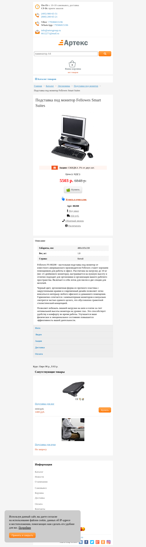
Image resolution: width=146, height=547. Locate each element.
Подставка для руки (45, 444)
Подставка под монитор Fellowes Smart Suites (57, 90)
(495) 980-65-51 (49, 13)
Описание (40, 240)
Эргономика (64, 86)
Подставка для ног (44, 403)
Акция (38, 341)
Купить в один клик (76, 199)
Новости (39, 476)
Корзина (39, 492)
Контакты (40, 508)
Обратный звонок (74, 220)
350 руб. (75, 215)
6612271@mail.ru (50, 33)
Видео (38, 334)
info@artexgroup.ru (51, 30)
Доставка (40, 347)
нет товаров (73, 72)
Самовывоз (41, 488)
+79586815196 (55, 22)
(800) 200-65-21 (49, 16)
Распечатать (74, 225)
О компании (41, 481)
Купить (73, 190)
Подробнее (25, 527)
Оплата (39, 354)
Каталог (50, 86)
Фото (37, 328)
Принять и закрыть (22, 535)
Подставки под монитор (86, 86)
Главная (38, 86)
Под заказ (74, 210)
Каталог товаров (45, 79)
